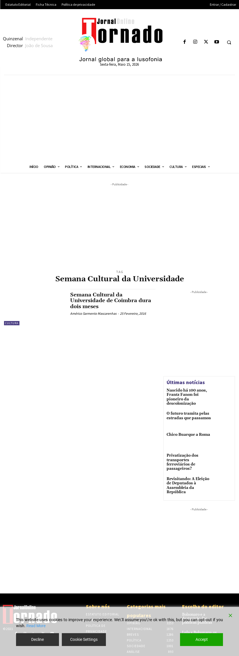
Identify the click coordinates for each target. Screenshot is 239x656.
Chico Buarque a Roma (187, 433)
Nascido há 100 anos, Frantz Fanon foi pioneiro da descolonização (189, 394)
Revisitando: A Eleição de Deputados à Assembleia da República (189, 479)
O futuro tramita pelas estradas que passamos (187, 414)
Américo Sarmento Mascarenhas (93, 313)
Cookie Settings (84, 639)
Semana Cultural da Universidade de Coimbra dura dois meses (110, 301)
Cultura (11, 323)
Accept (201, 639)
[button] (229, 42)
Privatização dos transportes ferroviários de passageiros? (188, 458)
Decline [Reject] (37, 639)
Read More (36, 625)
